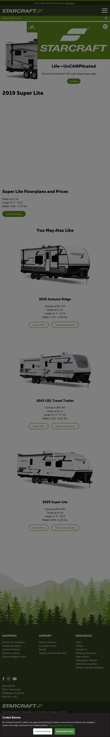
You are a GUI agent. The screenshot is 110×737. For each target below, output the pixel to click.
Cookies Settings (43, 731)
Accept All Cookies (64, 731)
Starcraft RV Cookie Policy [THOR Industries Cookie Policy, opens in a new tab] (61, 725)
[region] (55, 725)
